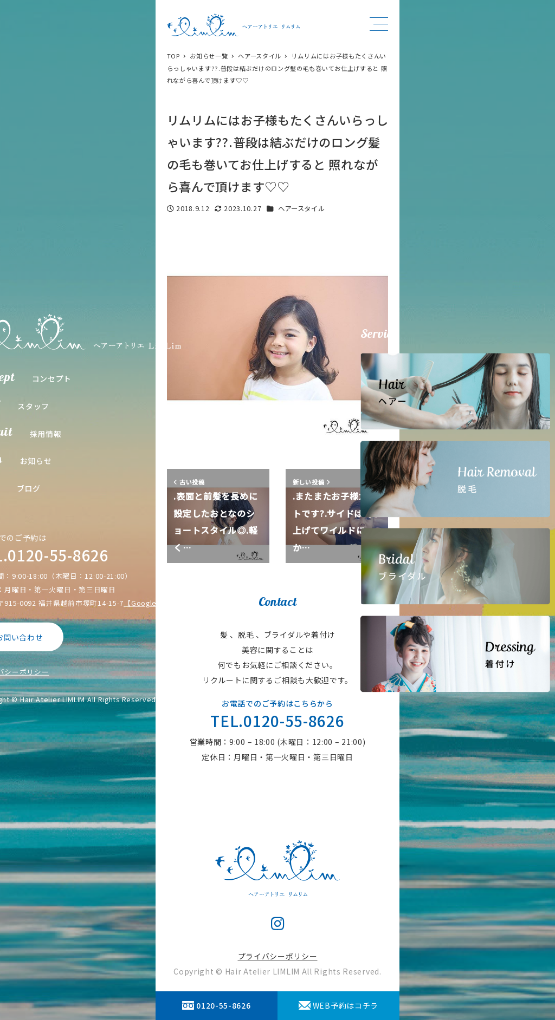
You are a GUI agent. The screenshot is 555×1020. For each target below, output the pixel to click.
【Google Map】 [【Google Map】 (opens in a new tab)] (152, 603)
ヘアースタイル (301, 208)
